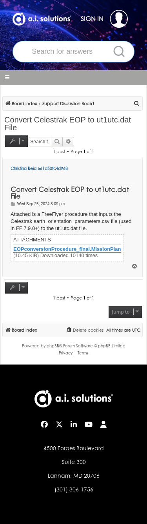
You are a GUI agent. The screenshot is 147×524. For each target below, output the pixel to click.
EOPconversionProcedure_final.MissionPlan (67, 249)
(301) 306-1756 (73, 489)
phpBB (53, 345)
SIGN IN (104, 19)
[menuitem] (136, 103)
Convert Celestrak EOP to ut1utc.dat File (67, 123)
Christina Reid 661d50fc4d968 (39, 168)
